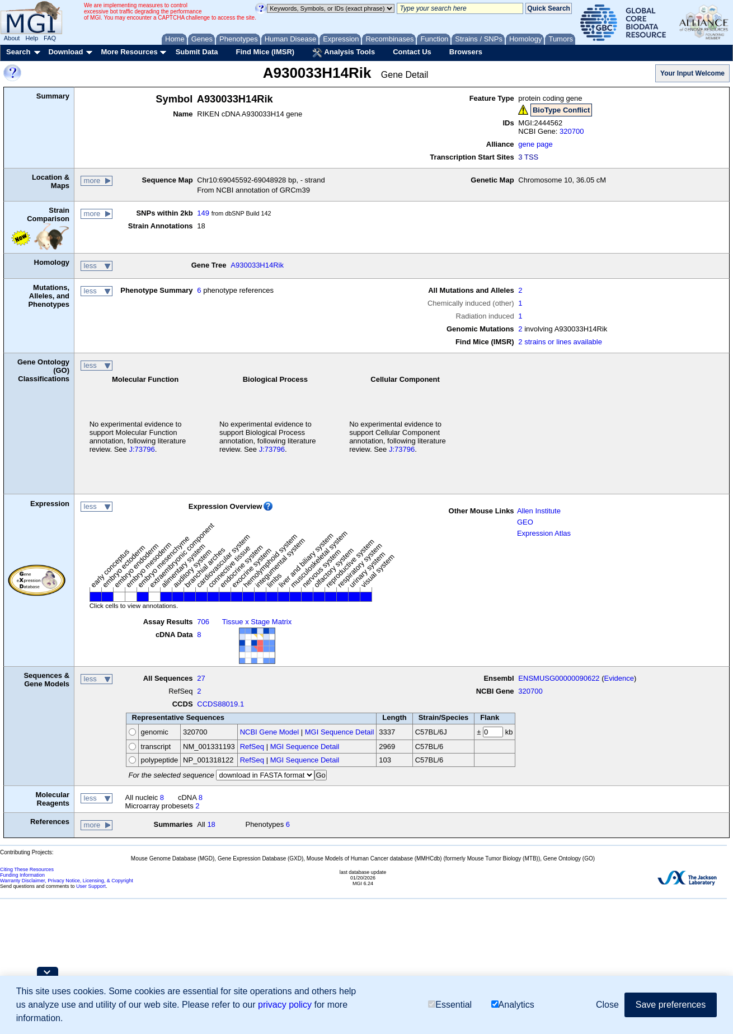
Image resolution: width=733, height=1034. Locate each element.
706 (203, 621)
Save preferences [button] (671, 1004)
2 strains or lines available (560, 342)
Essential (450, 1004)
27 (201, 678)
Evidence (619, 678)
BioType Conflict (561, 110)
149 (203, 213)
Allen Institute (539, 511)
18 (211, 824)
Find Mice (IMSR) (265, 52)
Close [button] (607, 1004)
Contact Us (412, 52)
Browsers (465, 52)
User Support (91, 886)
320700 (572, 131)
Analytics (512, 1004)
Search (18, 52)
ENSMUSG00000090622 (558, 678)
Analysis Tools (343, 53)
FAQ (50, 38)
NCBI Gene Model (269, 732)
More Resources (129, 52)
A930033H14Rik (257, 265)
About (12, 38)
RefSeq (252, 746)
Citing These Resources (27, 869)
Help (31, 38)
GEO (525, 522)
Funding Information (22, 875)
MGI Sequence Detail (339, 732)
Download (65, 52)
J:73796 (141, 449)
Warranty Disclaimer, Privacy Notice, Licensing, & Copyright (66, 880)
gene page (535, 144)
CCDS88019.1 (220, 704)
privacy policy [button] (285, 1004)
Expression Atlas (544, 533)
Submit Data (197, 52)
